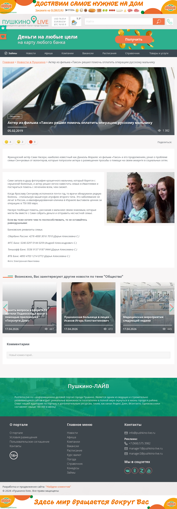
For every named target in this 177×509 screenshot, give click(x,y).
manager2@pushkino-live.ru (146, 453)
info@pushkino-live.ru (142, 433)
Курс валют (74, 455)
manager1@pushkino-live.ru (146, 448)
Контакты (15, 446)
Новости (31, 53)
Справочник (132, 53)
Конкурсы (73, 468)
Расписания (109, 53)
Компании (68, 53)
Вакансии (88, 53)
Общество (15, 116)
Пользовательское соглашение (29, 441)
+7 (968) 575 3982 (139, 443)
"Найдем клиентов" (58, 486)
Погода (71, 459)
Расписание (74, 450)
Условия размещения (23, 437)
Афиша (49, 53)
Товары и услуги (158, 53)
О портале (16, 433)
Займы (71, 472)
